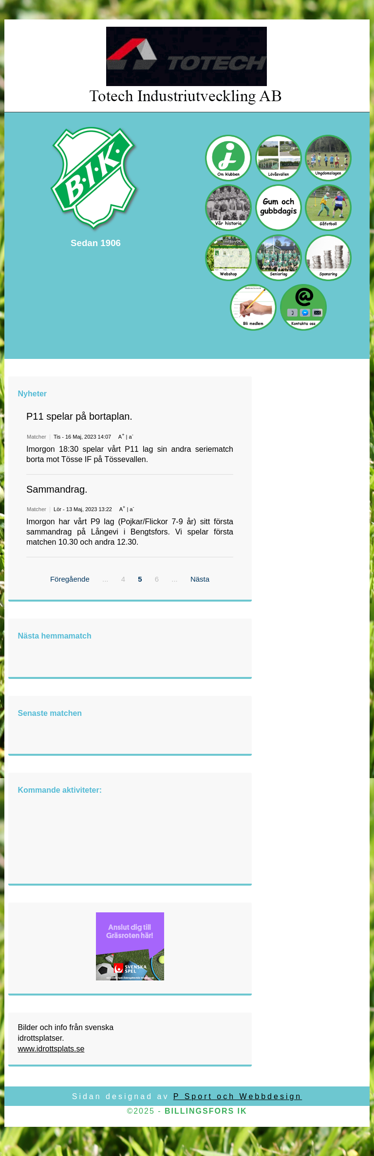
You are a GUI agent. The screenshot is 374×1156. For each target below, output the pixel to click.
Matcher (36, 437)
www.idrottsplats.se (51, 1049)
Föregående (70, 579)
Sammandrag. (57, 489)
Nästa (199, 579)
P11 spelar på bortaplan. (79, 416)
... (105, 579)
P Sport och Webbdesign (237, 1096)
